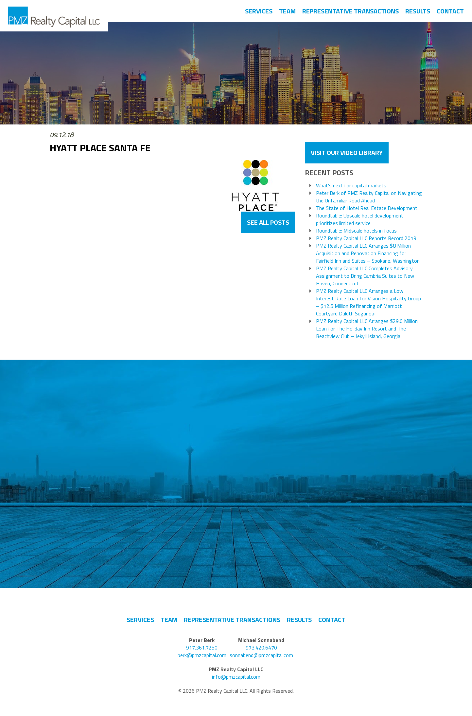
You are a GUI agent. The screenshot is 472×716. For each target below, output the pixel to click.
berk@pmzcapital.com (202, 655)
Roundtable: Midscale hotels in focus (356, 231)
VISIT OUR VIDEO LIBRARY (347, 152)
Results (417, 11)
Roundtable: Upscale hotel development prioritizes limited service (359, 219)
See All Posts (268, 222)
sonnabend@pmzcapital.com (261, 655)
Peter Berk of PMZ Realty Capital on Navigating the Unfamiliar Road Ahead (369, 196)
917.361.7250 (202, 647)
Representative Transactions (350, 11)
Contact (450, 11)
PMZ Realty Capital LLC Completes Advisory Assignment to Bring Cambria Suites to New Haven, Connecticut (365, 276)
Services (258, 11)
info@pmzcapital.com (236, 677)
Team (287, 11)
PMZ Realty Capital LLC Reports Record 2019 (366, 238)
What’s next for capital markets (351, 185)
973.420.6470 (261, 647)
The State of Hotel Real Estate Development (366, 208)
